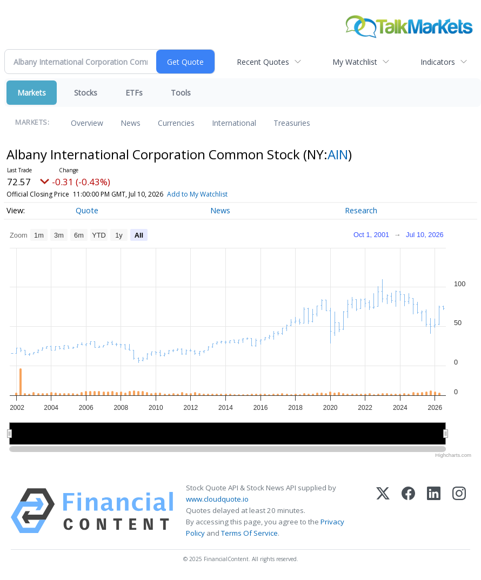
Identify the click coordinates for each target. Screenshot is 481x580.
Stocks (85, 92)
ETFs (134, 92)
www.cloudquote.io (217, 499)
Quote (87, 210)
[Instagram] (459, 510)
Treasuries (291, 123)
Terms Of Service (249, 533)
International (234, 123)
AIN (338, 154)
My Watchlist (354, 62)
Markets (31, 92)
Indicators (437, 62)
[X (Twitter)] (383, 510)
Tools (181, 92)
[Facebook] (408, 510)
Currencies (176, 123)
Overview (87, 123)
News (131, 123)
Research (361, 210)
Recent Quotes (263, 62)
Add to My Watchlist (197, 194)
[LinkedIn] (434, 510)
